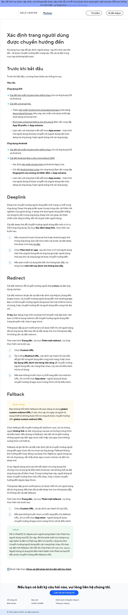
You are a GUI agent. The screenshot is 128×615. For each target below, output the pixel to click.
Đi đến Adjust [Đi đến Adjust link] (114, 13)
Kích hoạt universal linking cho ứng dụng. (33, 122)
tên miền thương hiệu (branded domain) (39, 110)
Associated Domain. (23, 113)
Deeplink (16, 197)
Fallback (15, 394)
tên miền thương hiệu (33, 164)
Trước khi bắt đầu (25, 69)
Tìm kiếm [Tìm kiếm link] (94, 13)
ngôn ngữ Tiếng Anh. (77, 5)
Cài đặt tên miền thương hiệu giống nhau (30, 95)
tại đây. (36, 244)
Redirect (16, 278)
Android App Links (29, 169)
